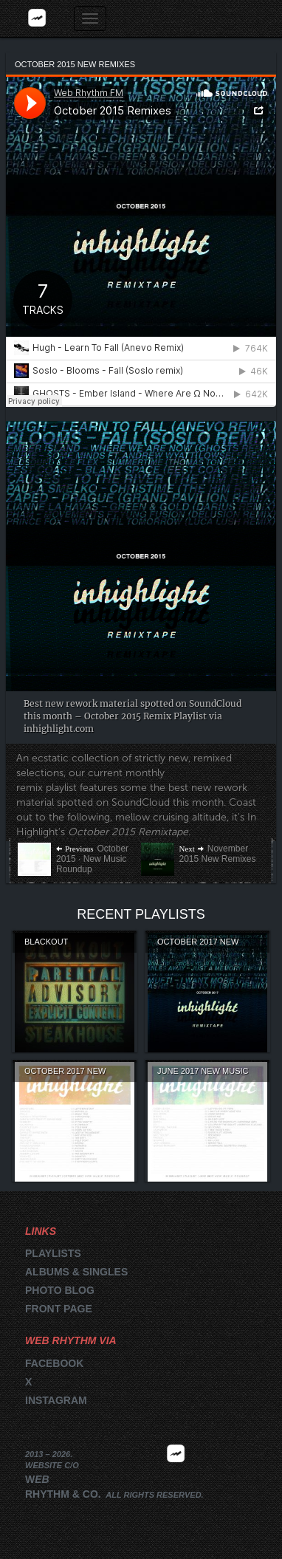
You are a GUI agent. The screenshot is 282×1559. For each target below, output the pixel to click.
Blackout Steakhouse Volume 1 (73, 942)
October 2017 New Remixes (197, 942)
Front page (58, 1309)
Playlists (53, 1253)
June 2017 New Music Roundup (202, 1071)
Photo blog (59, 1290)
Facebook (54, 1363)
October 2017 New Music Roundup (65, 1071)
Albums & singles (76, 1272)
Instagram (56, 1400)
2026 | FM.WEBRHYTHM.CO (176, 1476)
